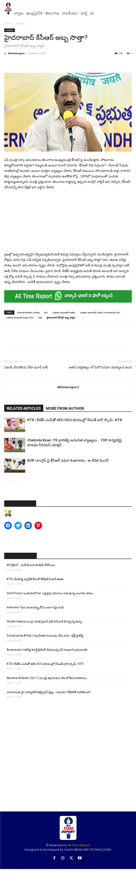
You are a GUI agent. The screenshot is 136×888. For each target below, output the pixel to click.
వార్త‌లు (19, 13)
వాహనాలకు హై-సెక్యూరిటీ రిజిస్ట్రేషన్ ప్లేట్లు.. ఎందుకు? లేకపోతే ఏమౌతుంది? (49, 692)
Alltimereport (16, 53)
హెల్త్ (84, 13)
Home (8, 23)
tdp (40, 317)
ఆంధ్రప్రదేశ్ (34, 13)
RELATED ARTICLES (24, 408)
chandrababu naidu (28, 312)
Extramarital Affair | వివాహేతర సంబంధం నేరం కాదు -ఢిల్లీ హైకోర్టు (45, 635)
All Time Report (79, 845)
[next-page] (13, 481)
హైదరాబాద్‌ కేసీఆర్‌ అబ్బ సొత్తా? (61, 317)
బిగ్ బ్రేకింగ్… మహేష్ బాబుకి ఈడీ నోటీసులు (31, 565)
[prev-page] (6, 481)
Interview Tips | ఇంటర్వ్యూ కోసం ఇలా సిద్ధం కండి (35, 607)
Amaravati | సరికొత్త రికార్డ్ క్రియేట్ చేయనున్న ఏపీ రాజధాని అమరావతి (47, 649)
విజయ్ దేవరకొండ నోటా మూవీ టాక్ (26, 367)
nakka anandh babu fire (20, 317)
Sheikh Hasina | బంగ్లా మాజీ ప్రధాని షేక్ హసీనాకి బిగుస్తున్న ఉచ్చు (44, 621)
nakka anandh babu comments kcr (100, 312)
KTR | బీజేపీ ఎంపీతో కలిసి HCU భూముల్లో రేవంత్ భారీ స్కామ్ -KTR (74, 420)
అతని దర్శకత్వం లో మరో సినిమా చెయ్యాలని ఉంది (100, 367)
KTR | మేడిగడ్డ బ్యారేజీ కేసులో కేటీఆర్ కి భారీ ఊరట (35, 579)
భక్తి (92, 13)
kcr (46, 312)
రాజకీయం (70, 13)
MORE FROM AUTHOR (65, 408)
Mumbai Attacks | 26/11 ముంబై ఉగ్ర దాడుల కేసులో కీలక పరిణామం (47, 678)
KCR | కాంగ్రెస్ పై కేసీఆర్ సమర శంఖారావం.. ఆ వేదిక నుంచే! (67, 460)
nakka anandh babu (64, 312)
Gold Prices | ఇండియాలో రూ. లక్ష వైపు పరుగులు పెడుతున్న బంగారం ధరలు (50, 593)
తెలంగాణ (52, 13)
